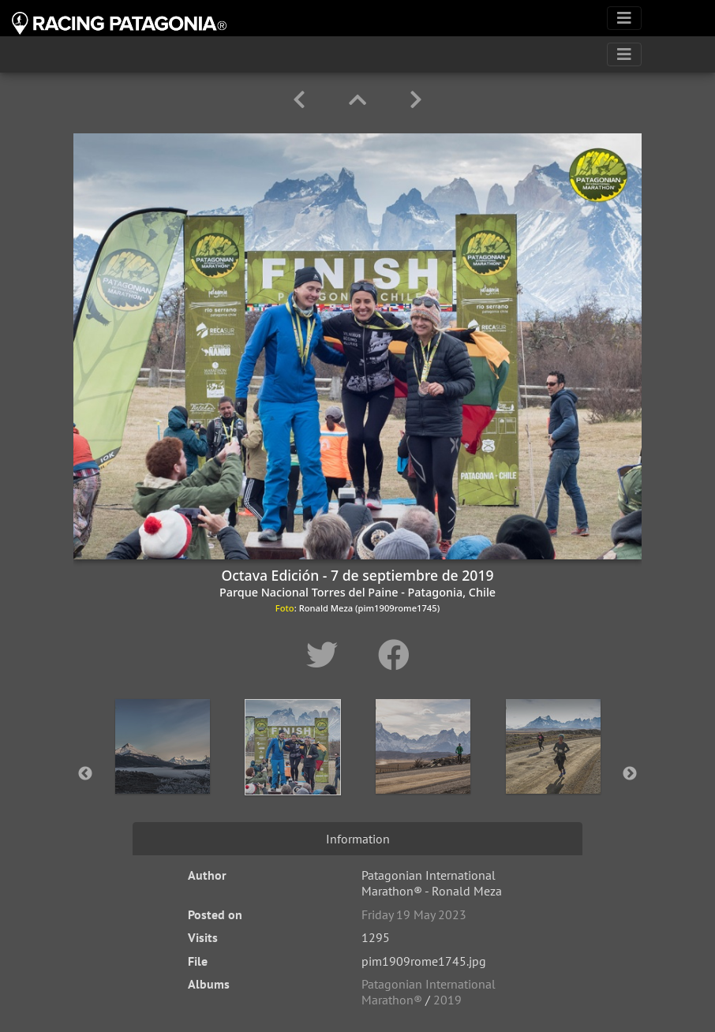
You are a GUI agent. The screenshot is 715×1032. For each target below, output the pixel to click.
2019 (447, 1000)
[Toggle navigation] (624, 18)
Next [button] (630, 774)
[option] (162, 771)
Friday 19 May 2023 (413, 914)
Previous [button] (85, 774)
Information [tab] (358, 839)
